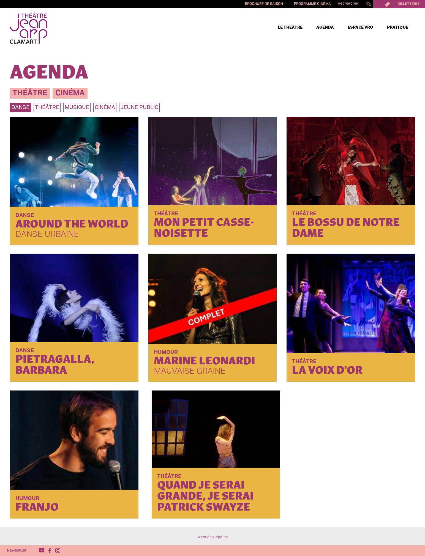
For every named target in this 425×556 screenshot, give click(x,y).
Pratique (397, 27)
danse (20, 107)
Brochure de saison (264, 4)
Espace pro (360, 27)
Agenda (325, 27)
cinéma (70, 93)
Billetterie (399, 4)
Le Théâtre (290, 27)
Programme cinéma (312, 4)
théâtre (30, 93)
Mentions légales (212, 537)
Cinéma (105, 107)
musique (77, 107)
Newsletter (17, 550)
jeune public (139, 107)
